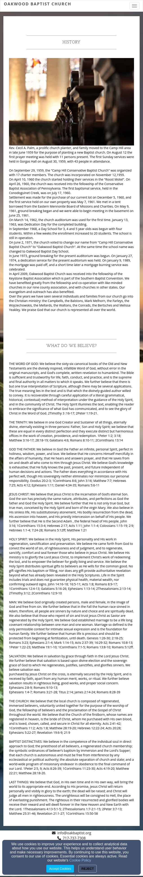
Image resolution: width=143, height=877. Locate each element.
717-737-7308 (74, 838)
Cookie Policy (80, 860)
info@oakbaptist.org (74, 832)
